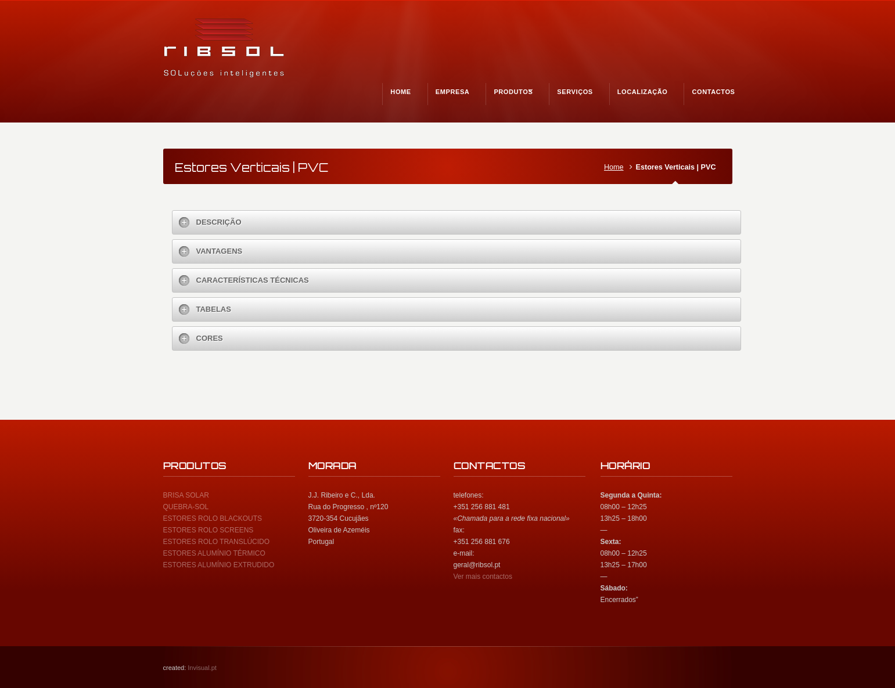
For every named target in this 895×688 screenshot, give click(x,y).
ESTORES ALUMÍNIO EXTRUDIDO (219, 565)
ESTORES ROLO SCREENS (208, 530)
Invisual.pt (202, 667)
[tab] (456, 222)
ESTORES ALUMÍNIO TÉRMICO (214, 553)
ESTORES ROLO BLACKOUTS (213, 518)
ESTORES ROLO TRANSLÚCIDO (216, 542)
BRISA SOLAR (186, 495)
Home (614, 167)
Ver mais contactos (483, 576)
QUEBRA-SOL (186, 507)
